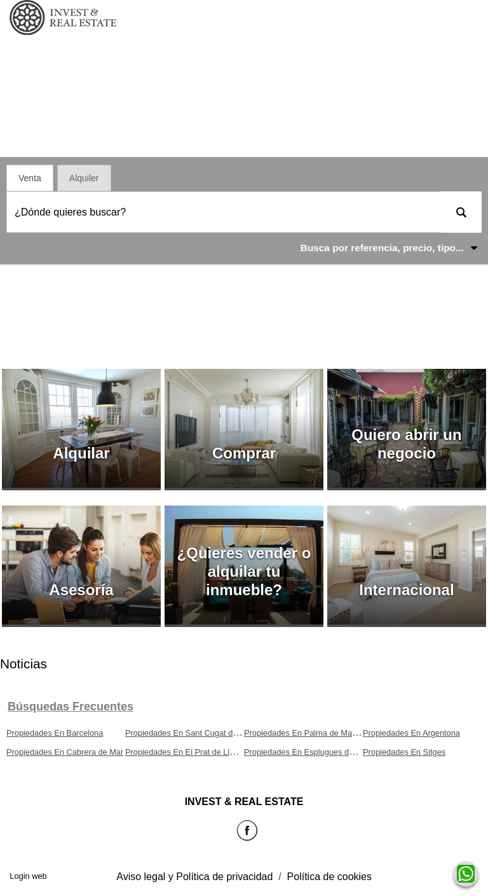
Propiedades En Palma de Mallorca (308, 733)
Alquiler (84, 178)
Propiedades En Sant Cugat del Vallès (194, 733)
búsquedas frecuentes (70, 706)
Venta (29, 178)
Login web (28, 876)
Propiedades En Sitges (404, 752)
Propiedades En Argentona (411, 733)
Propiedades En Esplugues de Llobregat (317, 752)
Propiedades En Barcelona (54, 733)
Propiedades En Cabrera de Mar (64, 752)
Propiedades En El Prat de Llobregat (191, 752)
